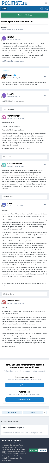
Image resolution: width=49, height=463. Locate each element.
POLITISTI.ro (14, 3)
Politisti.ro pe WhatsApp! (24, 15)
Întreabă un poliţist (17, 29)
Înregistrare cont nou (24, 385)
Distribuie (12, 412)
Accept (33, 450)
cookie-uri (11, 443)
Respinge (43, 450)
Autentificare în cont (24, 399)
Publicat (14, 39)
